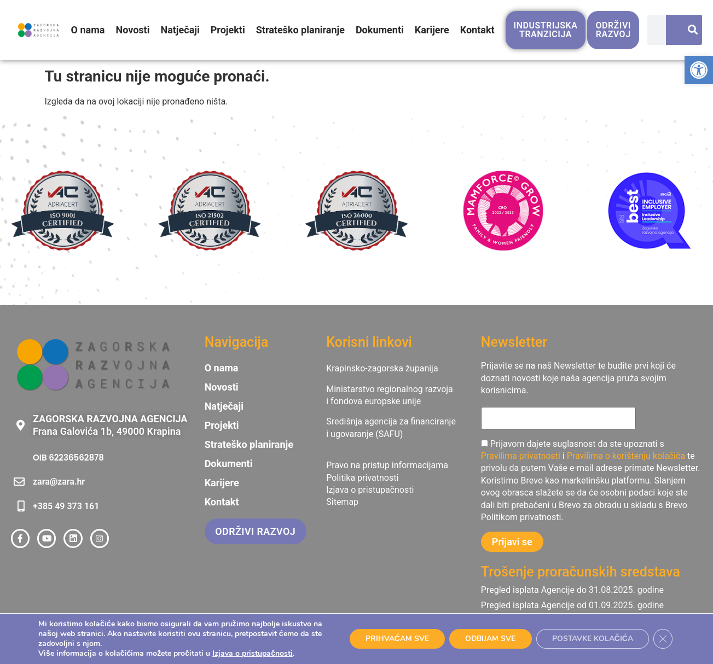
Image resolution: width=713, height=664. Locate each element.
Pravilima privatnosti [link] (520, 456)
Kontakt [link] (477, 30)
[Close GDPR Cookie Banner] (663, 639)
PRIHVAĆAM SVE (393, 638)
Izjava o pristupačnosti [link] (252, 653)
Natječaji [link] (180, 30)
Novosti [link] (133, 30)
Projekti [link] (228, 30)
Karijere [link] (432, 30)
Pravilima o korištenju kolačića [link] (626, 456)
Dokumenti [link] (380, 30)
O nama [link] (88, 30)
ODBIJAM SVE (487, 638)
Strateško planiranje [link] (300, 30)
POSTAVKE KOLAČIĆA (591, 638)
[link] (699, 70)
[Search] (688, 31)
